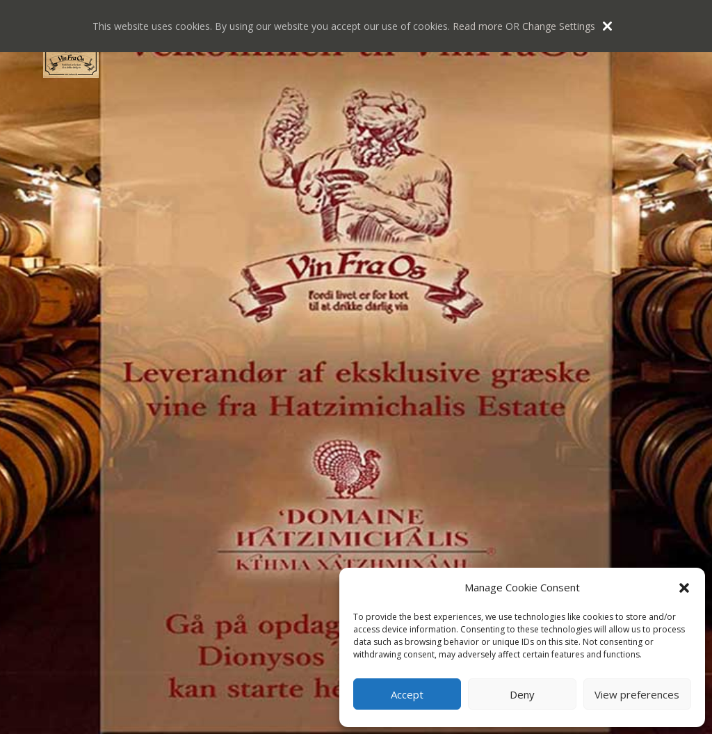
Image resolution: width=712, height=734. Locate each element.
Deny (522, 694)
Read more (478, 26)
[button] (684, 588)
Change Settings (558, 26)
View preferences (636, 694)
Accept (407, 694)
